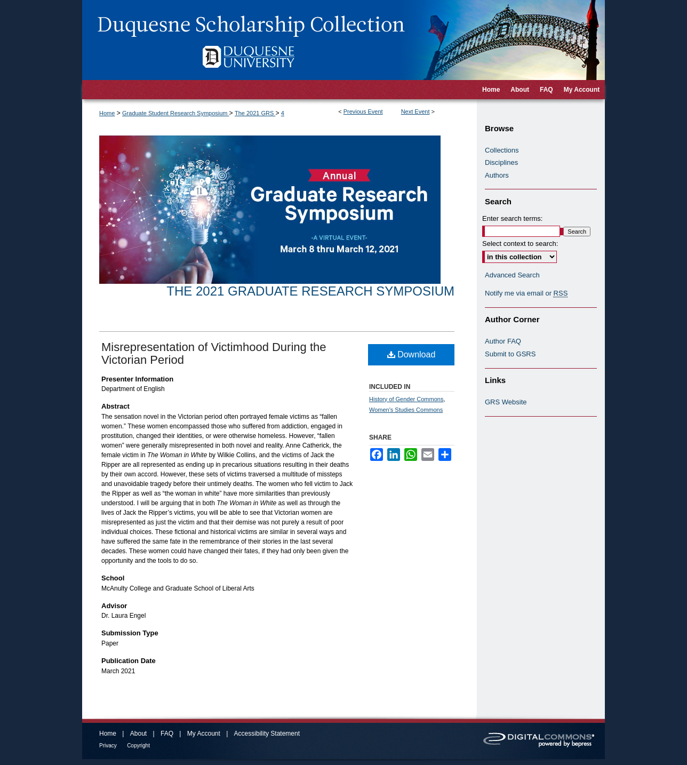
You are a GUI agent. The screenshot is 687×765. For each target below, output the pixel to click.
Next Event (415, 111)
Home (107, 113)
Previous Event (363, 111)
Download (411, 354)
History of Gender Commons (406, 399)
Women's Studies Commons (406, 410)
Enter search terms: (512, 218)
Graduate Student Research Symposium (175, 113)
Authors (497, 175)
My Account (203, 733)
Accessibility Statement (267, 733)
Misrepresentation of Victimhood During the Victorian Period (213, 353)
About (138, 733)
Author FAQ (503, 341)
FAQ (167, 733)
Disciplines (501, 162)
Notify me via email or (526, 293)
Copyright (138, 745)
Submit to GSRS (510, 354)
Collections (502, 150)
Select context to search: (520, 244)
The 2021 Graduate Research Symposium (310, 291)
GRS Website (506, 402)
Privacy (108, 745)
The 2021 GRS (255, 113)
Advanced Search (512, 275)
